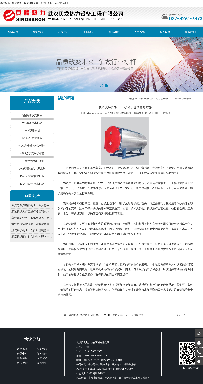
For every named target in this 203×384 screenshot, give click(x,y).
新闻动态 (88, 32)
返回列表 (181, 315)
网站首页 (12, 32)
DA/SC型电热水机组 (32, 176)
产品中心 (63, 32)
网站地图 (129, 369)
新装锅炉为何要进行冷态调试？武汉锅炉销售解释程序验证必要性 (32, 211)
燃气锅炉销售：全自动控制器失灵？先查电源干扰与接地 (32, 230)
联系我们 (190, 32)
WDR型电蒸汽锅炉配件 (32, 145)
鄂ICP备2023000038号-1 (102, 369)
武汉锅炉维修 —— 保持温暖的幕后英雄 (173, 98)
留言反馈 (165, 32)
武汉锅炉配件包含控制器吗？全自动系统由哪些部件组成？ (32, 236)
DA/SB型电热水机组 (32, 183)
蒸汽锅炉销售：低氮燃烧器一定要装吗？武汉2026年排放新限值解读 (32, 217)
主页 (141, 98)
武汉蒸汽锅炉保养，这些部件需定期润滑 (32, 224)
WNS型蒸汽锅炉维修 (32, 153)
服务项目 (114, 32)
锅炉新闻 (149, 98)
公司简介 (38, 32)
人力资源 (139, 32)
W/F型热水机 (32, 130)
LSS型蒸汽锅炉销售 (32, 161)
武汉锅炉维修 (152, 173)
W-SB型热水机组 (32, 122)
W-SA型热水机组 (32, 138)
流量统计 (119, 369)
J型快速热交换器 (32, 115)
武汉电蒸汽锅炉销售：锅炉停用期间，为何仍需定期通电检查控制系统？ (32, 205)
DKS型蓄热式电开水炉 (32, 168)
